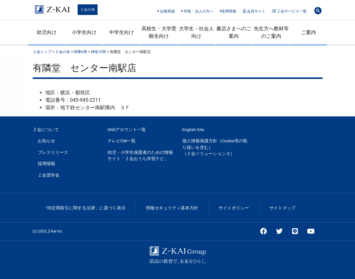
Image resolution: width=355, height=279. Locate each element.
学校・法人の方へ (197, 11)
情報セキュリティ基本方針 (172, 207)
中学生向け (121, 32)
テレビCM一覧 (122, 140)
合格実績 (166, 11)
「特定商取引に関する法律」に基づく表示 (84, 207)
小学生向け (84, 32)
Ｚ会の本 (87, 9)
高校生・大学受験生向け (159, 32)
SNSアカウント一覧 (127, 129)
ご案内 (308, 32)
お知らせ (46, 140)
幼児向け (47, 32)
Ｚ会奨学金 (49, 175)
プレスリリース (53, 152)
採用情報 (228, 11)
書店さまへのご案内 (233, 32)
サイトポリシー (233, 207)
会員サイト (254, 11)
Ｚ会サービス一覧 (289, 11)
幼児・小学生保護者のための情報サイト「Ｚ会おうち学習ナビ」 (140, 155)
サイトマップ (282, 207)
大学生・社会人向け (196, 32)
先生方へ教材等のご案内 (271, 32)
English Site (193, 129)
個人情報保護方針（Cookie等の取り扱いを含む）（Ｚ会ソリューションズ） (215, 147)
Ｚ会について (46, 129)
